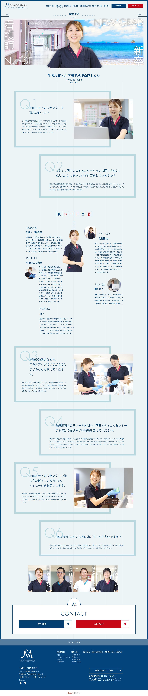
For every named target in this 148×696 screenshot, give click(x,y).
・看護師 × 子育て (76, 661)
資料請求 (55, 624)
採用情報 (106, 6)
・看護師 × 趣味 (75, 659)
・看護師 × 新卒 (75, 655)
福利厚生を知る (97, 6)
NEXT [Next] (140, 14)
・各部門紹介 (60, 661)
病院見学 (75, 6)
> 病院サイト (25, 677)
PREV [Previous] (7, 14)
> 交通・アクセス (38, 677)
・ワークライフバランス (63, 657)
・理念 (58, 655)
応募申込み (135, 5)
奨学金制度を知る (85, 6)
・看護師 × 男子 (75, 657)
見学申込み (119, 5)
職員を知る (59, 6)
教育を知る (67, 6)
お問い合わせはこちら (108, 670)
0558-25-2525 (99, 679)
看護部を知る (50, 6)
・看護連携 (59, 659)
